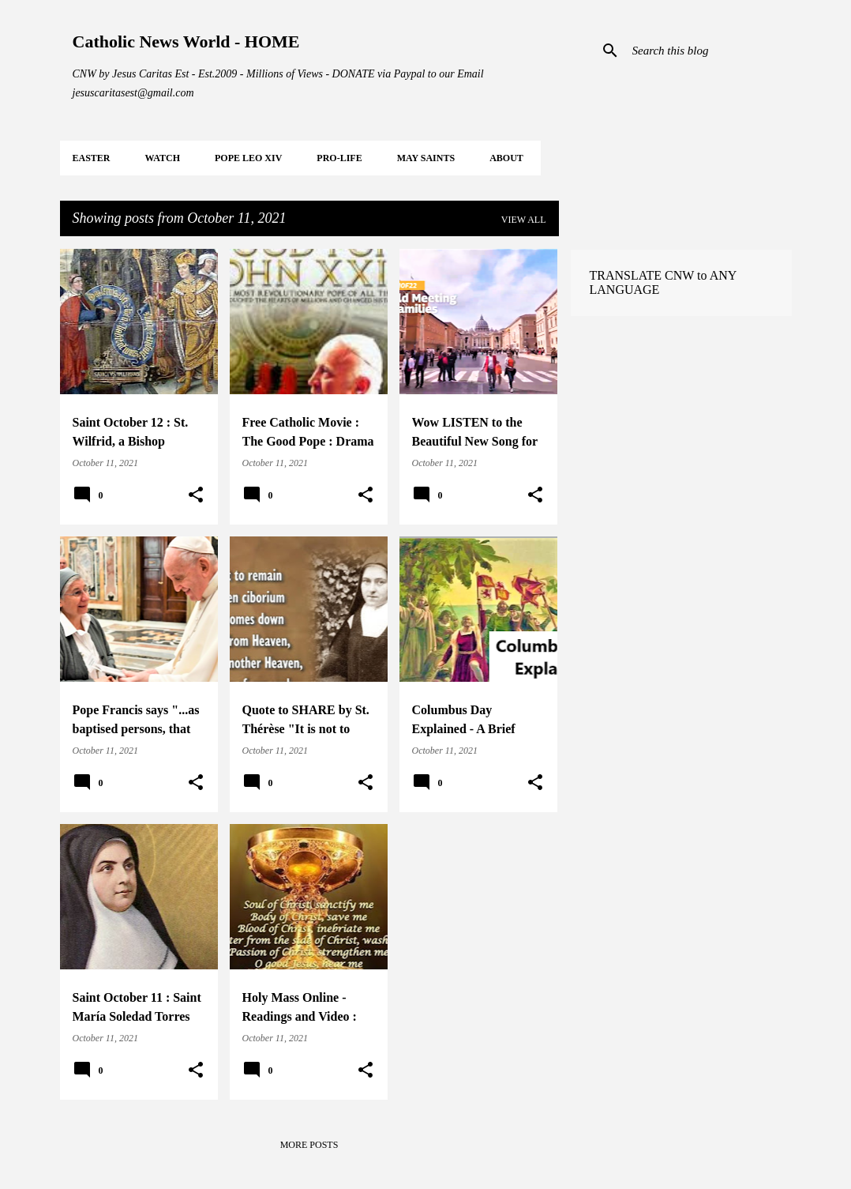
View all (523, 219)
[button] (195, 495)
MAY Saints (426, 158)
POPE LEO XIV (248, 158)
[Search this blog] (709, 51)
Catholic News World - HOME (186, 41)
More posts (309, 1144)
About (506, 158)
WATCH (162, 158)
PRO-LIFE (339, 158)
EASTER (92, 158)
